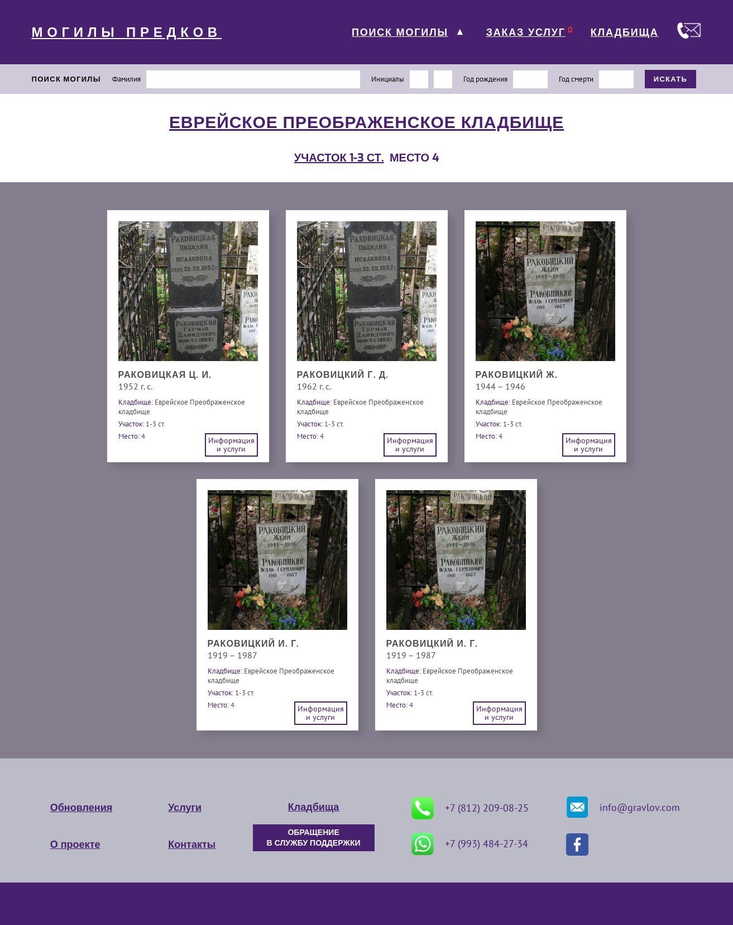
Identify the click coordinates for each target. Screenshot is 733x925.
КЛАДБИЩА (625, 32)
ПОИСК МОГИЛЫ (400, 32)
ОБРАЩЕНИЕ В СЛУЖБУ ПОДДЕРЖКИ (314, 837)
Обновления (81, 807)
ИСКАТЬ (671, 79)
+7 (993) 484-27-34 (469, 844)
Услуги (185, 807)
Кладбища (313, 807)
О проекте (75, 844)
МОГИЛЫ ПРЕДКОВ (127, 32)
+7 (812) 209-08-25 (470, 808)
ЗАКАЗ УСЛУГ (526, 32)
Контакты (191, 844)
